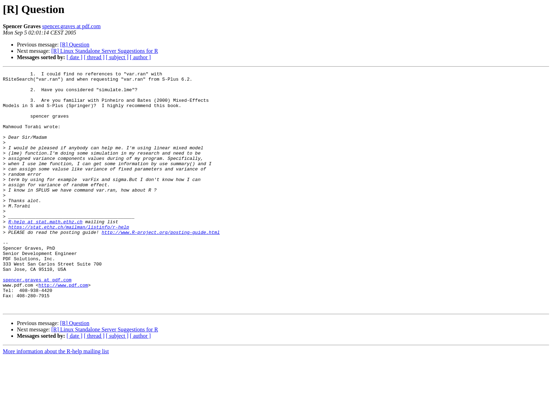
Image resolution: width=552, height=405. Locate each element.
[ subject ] (117, 57)
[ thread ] (94, 57)
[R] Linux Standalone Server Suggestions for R (104, 51)
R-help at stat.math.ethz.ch (45, 252)
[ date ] (74, 57)
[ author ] (140, 57)
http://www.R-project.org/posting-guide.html (161, 265)
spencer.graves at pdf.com (71, 26)
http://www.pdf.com (63, 328)
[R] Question (74, 45)
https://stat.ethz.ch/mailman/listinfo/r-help (68, 258)
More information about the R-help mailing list (56, 399)
